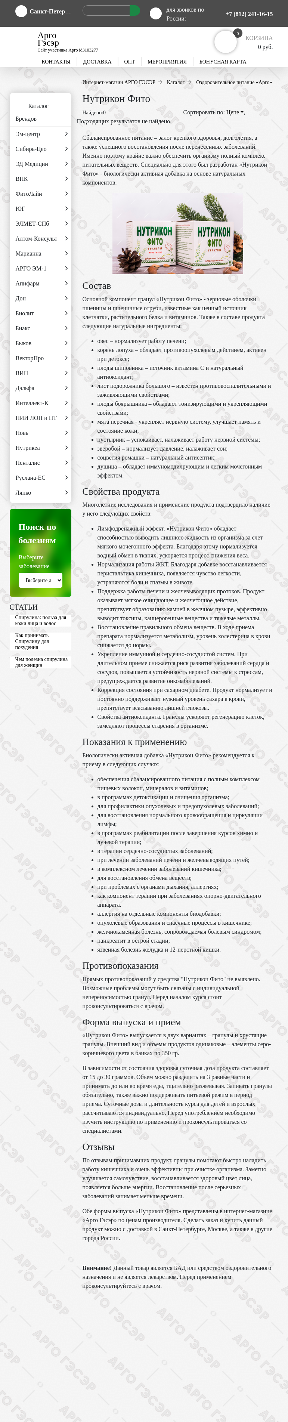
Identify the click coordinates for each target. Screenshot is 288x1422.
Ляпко (42, 492)
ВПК (42, 178)
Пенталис (42, 462)
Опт (129, 62)
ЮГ (42, 208)
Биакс (42, 328)
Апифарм (42, 283)
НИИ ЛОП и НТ (42, 418)
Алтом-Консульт (42, 238)
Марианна (42, 253)
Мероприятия (167, 62)
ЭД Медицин (42, 164)
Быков (42, 343)
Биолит (42, 313)
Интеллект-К (42, 403)
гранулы (222, 1035)
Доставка (97, 62)
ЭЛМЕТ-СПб (42, 223)
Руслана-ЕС (42, 477)
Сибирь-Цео (42, 149)
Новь (42, 433)
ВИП (42, 373)
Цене (235, 112)
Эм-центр (42, 134)
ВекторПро (42, 358)
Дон (42, 298)
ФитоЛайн (42, 193)
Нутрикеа (42, 447)
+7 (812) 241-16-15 (249, 14)
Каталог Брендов (29, 109)
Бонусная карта (223, 62)
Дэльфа (42, 388)
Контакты (55, 62)
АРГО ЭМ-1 (42, 268)
